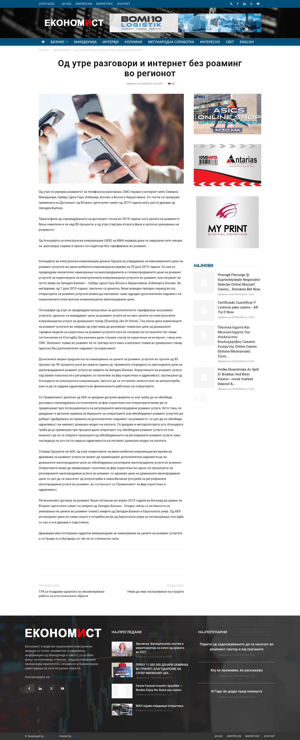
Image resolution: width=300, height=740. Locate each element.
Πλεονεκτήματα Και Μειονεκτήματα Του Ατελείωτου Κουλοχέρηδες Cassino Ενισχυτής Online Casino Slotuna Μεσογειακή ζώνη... (237, 341)
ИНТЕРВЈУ (110, 42)
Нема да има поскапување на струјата (155, 591)
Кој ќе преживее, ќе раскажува (236, 670)
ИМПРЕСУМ (84, 4)
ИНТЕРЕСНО (210, 42)
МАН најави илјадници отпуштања (159, 705)
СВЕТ (230, 42)
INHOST (76, 736)
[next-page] (203, 398)
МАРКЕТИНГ (104, 4)
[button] (231, 3)
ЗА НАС (66, 4)
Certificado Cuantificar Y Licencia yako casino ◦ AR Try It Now (238, 307)
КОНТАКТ (123, 4)
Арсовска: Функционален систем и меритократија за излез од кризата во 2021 (160, 648)
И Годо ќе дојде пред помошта (236, 691)
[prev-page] (196, 398)
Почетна (44, 50)
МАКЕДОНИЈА (85, 42)
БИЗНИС (59, 42)
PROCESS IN (51, 736)
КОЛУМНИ (133, 42)
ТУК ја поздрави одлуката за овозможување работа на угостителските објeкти (71, 594)
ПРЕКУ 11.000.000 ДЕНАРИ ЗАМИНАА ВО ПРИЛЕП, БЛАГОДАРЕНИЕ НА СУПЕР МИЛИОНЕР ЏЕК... (162, 669)
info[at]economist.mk (65, 677)
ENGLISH (247, 42)
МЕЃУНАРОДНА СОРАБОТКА (171, 42)
